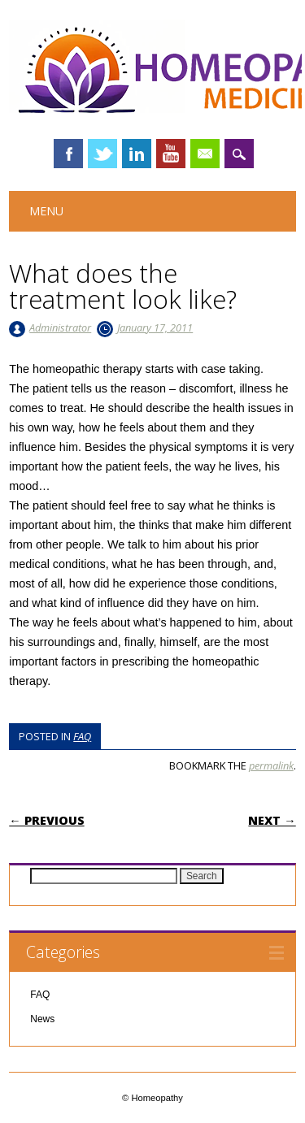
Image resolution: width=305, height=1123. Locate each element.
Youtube (170, 153)
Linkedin (136, 153)
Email (205, 153)
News (42, 1019)
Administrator (60, 327)
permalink (271, 765)
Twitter (102, 153)
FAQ (82, 736)
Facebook (68, 153)
